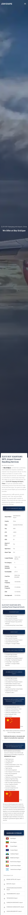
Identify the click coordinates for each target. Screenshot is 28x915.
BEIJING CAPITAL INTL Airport (13, 879)
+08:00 (14, 532)
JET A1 (16, 571)
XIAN (14, 528)
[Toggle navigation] (25, 4)
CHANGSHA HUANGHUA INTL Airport (15, 907)
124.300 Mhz (17, 595)
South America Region (15, 865)
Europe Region (13, 846)
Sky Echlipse (7, 468)
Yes (14, 544)
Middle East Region (14, 857)
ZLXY (14, 535)
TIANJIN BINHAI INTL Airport (13, 893)
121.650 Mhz (17, 587)
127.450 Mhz (17, 591)
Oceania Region (14, 850)
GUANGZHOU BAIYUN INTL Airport (15, 902)
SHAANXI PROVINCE (18, 525)
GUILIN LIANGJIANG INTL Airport (14, 911)
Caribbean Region (14, 854)
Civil (14, 552)
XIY (14, 539)
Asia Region (13, 838)
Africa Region (13, 842)
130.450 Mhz (17, 581)
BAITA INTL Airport (11, 883)
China (14, 521)
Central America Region (15, 869)
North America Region (15, 861)
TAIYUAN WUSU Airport (12, 898)
